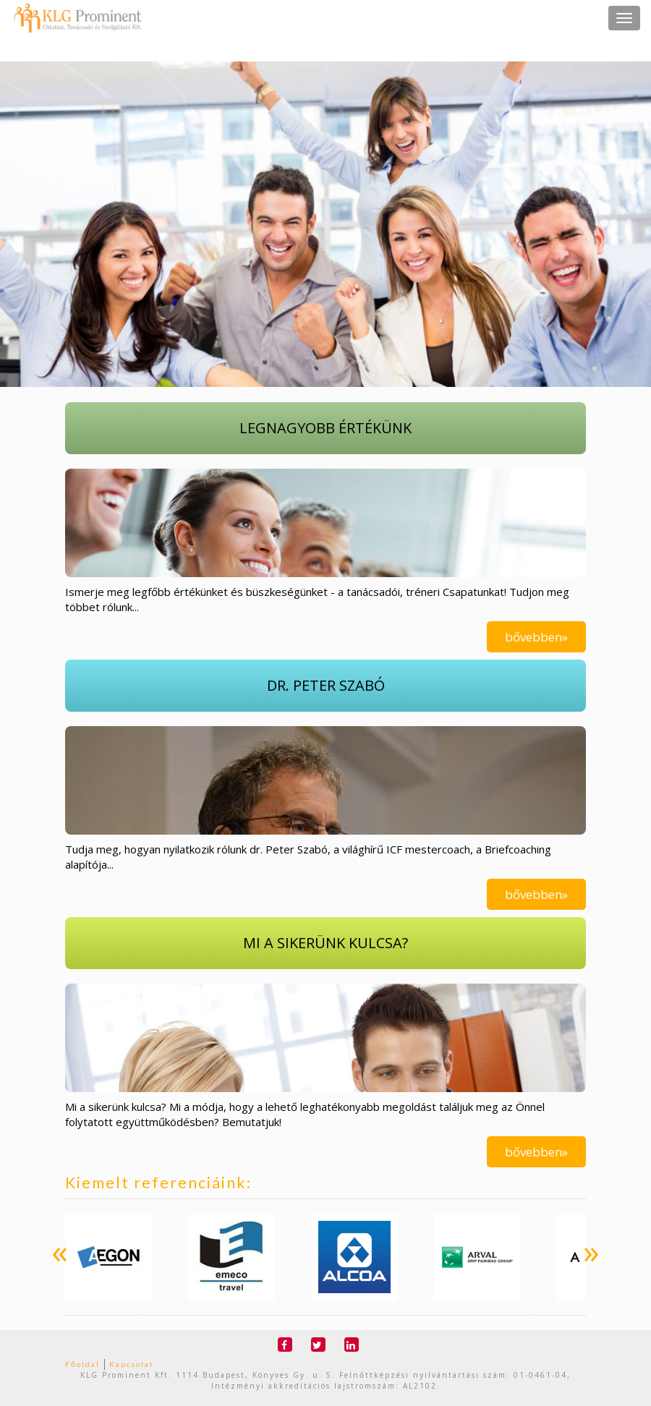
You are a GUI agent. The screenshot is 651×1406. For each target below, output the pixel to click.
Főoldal (82, 1364)
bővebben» (536, 637)
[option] (108, 1257)
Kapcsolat (131, 1364)
